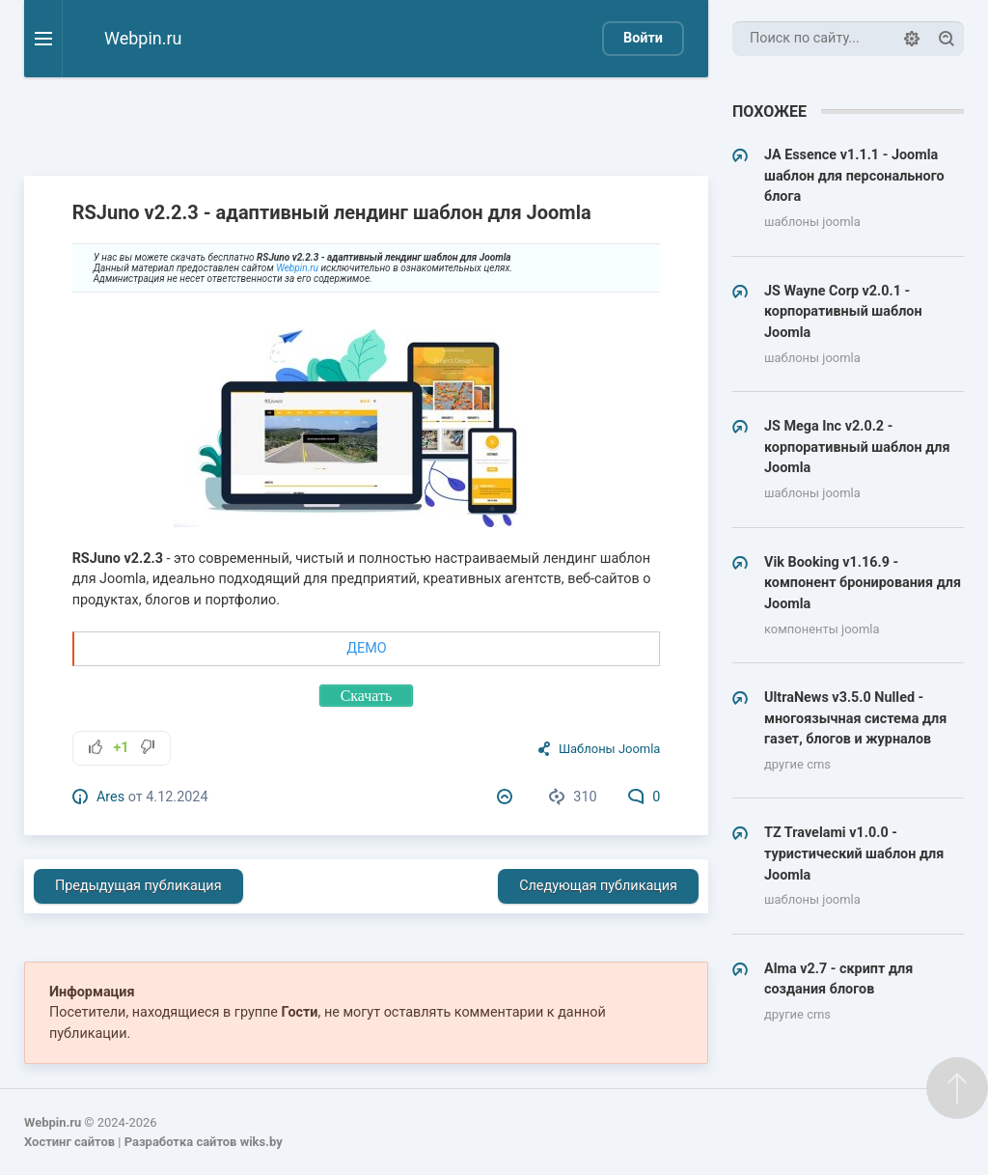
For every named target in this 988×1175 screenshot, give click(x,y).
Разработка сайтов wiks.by (203, 1141)
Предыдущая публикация (138, 886)
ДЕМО (366, 648)
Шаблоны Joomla (610, 748)
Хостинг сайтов (69, 1141)
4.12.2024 (176, 797)
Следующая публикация (598, 886)
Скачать (367, 695)
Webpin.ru (297, 268)
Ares (110, 797)
